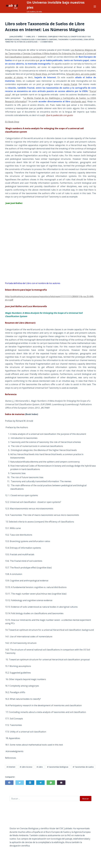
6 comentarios (47, 42)
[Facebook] (9, 782)
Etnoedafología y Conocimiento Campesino (39, 39)
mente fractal (70, 84)
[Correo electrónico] (61, 782)
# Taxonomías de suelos (83, 767)
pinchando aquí (78, 101)
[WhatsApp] (51, 782)
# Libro (40, 767)
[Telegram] (40, 782)
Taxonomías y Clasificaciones (70, 39)
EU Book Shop (40, 74)
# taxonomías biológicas (57, 767)
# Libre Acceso (26, 767)
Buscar (85, 798)
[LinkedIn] (30, 782)
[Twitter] (19, 782)
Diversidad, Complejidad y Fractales (53, 37)
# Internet (11, 767)
